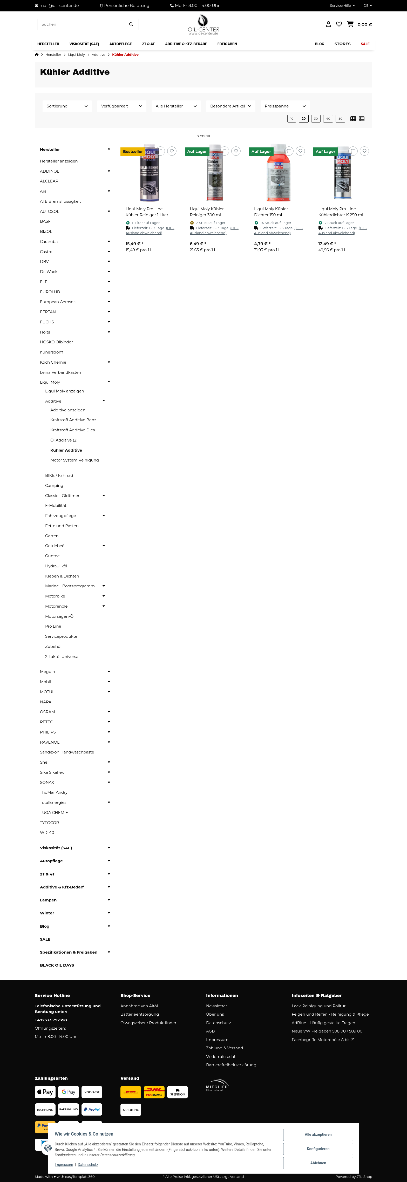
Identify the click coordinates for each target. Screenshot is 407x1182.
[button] (342, 5)
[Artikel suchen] (131, 24)
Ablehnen (316, 1163)
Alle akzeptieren (316, 1137)
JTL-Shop (364, 1176)
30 (316, 118)
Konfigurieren (317, 1150)
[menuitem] (48, 43)
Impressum (65, 1166)
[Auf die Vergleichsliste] (160, 150)
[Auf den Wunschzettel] (171, 150)
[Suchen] (80, 24)
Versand (237, 1176)
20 (304, 118)
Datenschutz (89, 1166)
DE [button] (367, 5)
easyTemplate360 (80, 1176)
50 (340, 118)
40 (328, 118)
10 (291, 118)
